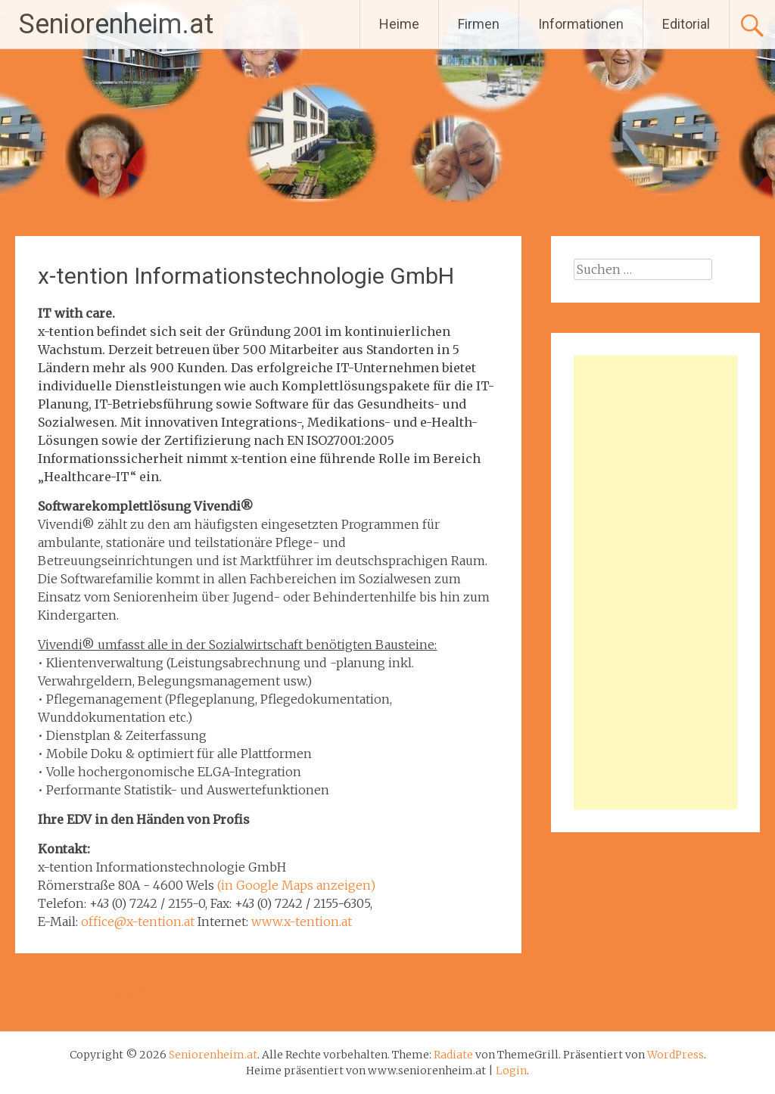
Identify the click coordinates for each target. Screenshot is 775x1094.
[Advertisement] (655, 583)
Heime (399, 24)
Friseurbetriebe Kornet (446, 992)
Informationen (581, 24)
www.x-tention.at (301, 921)
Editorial (686, 24)
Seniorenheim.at (116, 24)
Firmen (479, 24)
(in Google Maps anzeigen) (296, 885)
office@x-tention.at (138, 921)
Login (511, 1070)
